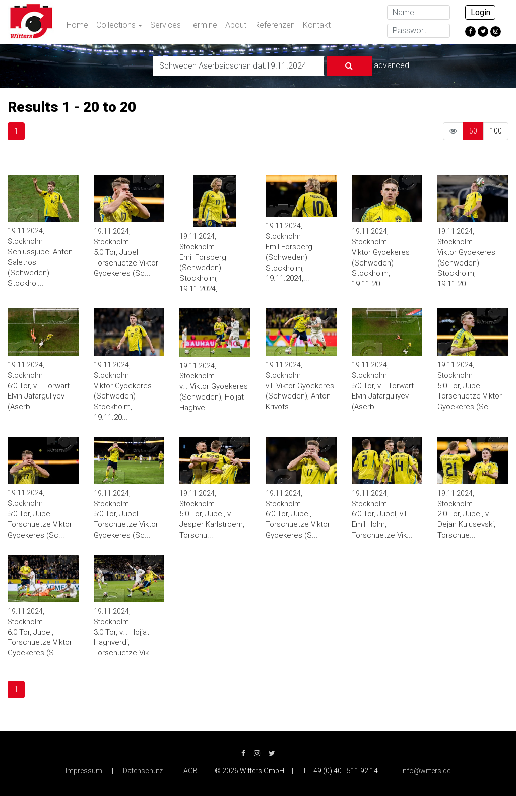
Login (480, 12)
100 (496, 131)
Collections (116, 25)
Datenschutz (143, 771)
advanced (391, 65)
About (235, 25)
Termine (203, 25)
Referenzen (274, 25)
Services (165, 25)
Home (77, 25)
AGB (190, 771)
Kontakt (317, 25)
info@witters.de (425, 771)
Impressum (84, 771)
